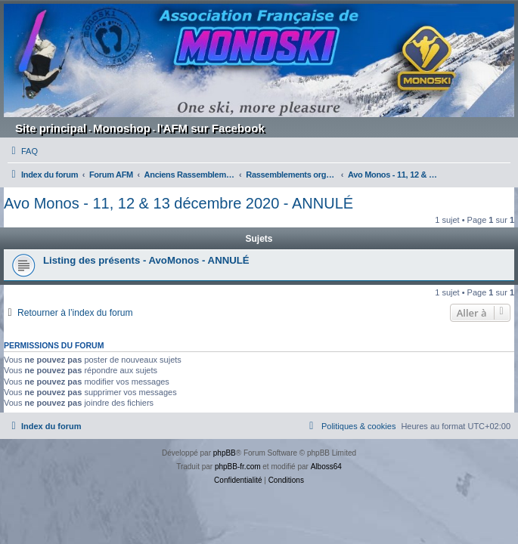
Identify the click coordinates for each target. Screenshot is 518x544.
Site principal (50, 128)
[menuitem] (23, 151)
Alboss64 (326, 466)
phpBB (224, 453)
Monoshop (121, 128)
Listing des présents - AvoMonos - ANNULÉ (146, 260)
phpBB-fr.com (238, 466)
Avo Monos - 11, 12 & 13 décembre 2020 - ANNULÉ (178, 203)
